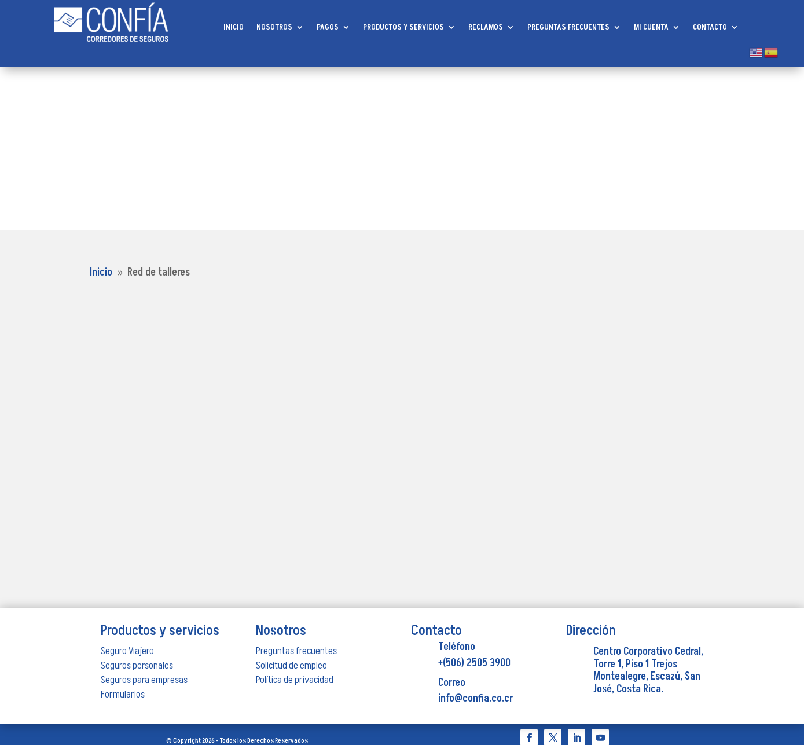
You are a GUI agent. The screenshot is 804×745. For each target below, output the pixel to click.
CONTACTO (710, 27)
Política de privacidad (294, 680)
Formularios (123, 694)
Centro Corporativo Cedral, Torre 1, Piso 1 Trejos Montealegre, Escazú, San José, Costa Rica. (648, 670)
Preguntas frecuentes (296, 651)
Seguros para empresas (144, 680)
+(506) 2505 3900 (474, 663)
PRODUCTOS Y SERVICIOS (403, 27)
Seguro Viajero (127, 651)
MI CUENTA (651, 27)
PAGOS (328, 27)
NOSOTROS (274, 27)
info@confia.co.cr (475, 698)
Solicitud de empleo (291, 665)
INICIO (233, 27)
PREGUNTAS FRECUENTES (568, 27)
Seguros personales (137, 665)
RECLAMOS (485, 27)
